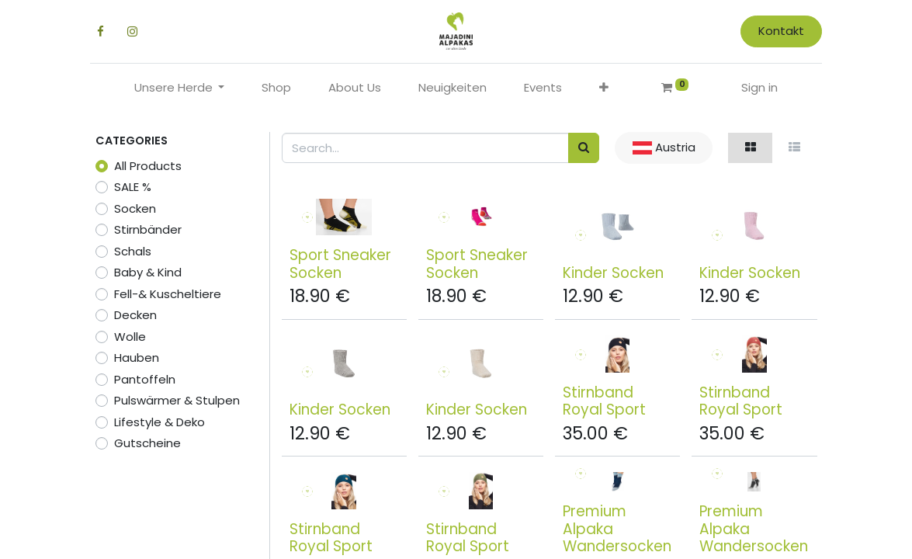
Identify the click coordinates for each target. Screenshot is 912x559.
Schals (132, 251)
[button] (604, 88)
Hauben (136, 357)
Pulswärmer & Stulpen (177, 400)
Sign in (759, 87)
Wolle (130, 336)
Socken (135, 208)
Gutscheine (147, 443)
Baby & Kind (148, 272)
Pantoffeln (144, 379)
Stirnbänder (148, 229)
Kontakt (776, 31)
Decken (135, 315)
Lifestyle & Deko (159, 422)
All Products (148, 166)
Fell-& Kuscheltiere (167, 294)
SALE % (132, 187)
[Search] (583, 148)
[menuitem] (276, 88)
